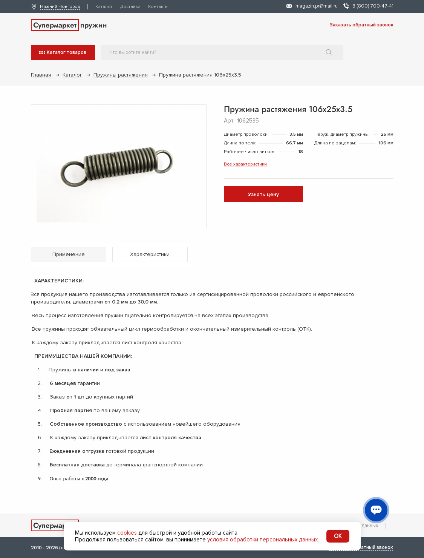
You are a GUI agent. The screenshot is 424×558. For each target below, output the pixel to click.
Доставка (130, 6)
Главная (41, 75)
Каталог (104, 6)
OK (338, 536)
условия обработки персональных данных (262, 539)
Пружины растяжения (120, 75)
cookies (127, 532)
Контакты (158, 6)
